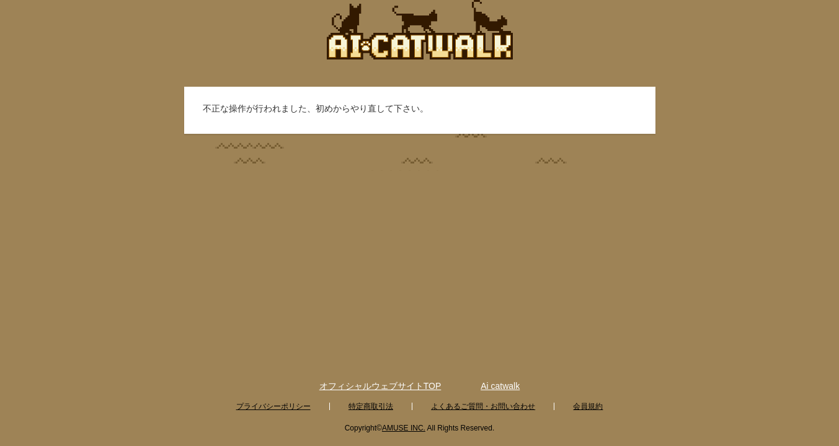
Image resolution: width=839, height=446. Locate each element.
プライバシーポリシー (273, 406)
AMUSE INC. (403, 428)
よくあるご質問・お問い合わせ (483, 406)
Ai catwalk (500, 386)
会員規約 (588, 406)
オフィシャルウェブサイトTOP (380, 386)
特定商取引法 (370, 406)
